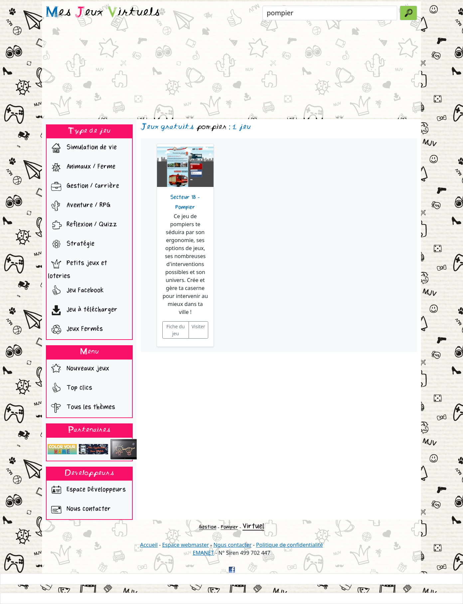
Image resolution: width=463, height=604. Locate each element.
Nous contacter (79, 509)
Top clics (70, 388)
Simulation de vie (82, 148)
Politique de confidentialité (289, 544)
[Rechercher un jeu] (329, 13)
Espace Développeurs (87, 490)
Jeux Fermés (75, 329)
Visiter (198, 326)
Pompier (229, 527)
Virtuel (253, 526)
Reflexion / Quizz (82, 225)
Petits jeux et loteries (77, 267)
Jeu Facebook (76, 291)
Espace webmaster (185, 544)
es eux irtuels (103, 12)
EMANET (203, 552)
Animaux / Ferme (81, 167)
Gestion (207, 527)
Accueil (149, 544)
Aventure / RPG (79, 206)
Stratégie (71, 244)
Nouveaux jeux (78, 369)
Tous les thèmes (81, 407)
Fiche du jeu (175, 330)
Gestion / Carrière (83, 186)
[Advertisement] (231, 71)
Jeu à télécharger (82, 310)
